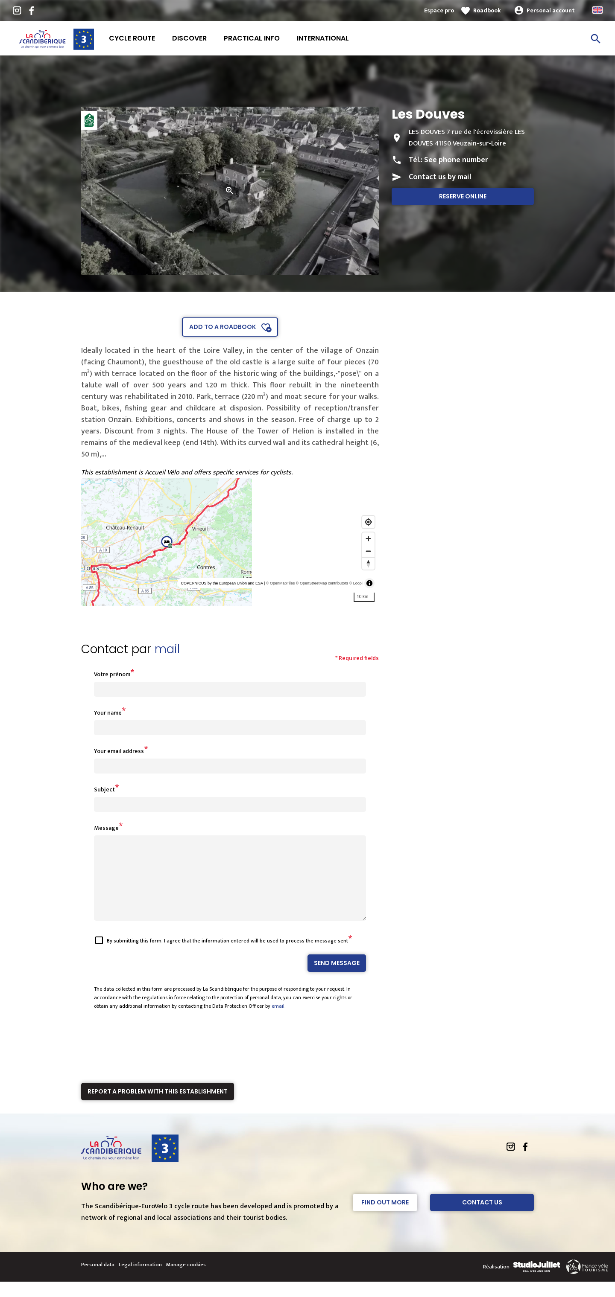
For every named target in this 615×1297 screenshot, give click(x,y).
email (278, 1021)
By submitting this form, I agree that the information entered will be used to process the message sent (227, 956)
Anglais (597, 10)
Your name (108, 713)
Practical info (252, 38)
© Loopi (356, 583)
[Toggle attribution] (369, 583)
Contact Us (482, 1217)
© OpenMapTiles (280, 583)
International (323, 38)
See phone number (456, 160)
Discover (189, 38)
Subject (104, 789)
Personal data (97, 1280)
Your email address (119, 751)
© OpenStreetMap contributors (322, 583)
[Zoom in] (368, 538)
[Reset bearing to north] (368, 563)
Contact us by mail (440, 177)
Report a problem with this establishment (158, 1106)
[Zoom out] (368, 551)
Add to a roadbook (222, 327)
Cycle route (132, 38)
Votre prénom (112, 674)
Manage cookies (186, 1280)
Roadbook (487, 10)
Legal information (140, 1280)
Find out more (385, 1217)
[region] (230, 542)
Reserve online (462, 196)
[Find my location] (368, 522)
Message (106, 828)
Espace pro (439, 10)
